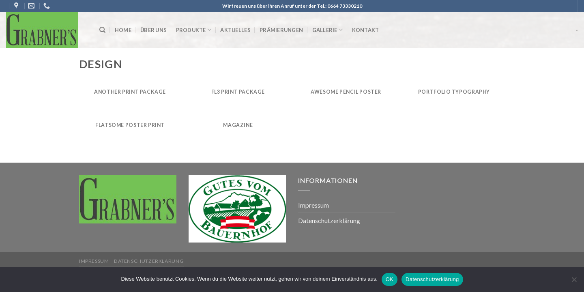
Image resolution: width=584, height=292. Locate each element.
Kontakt (365, 30)
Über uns (153, 30)
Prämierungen (281, 30)
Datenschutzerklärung (329, 220)
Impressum (313, 205)
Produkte (194, 30)
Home (123, 30)
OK (389, 279)
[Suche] (102, 30)
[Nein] (574, 281)
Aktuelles (235, 30)
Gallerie (327, 30)
